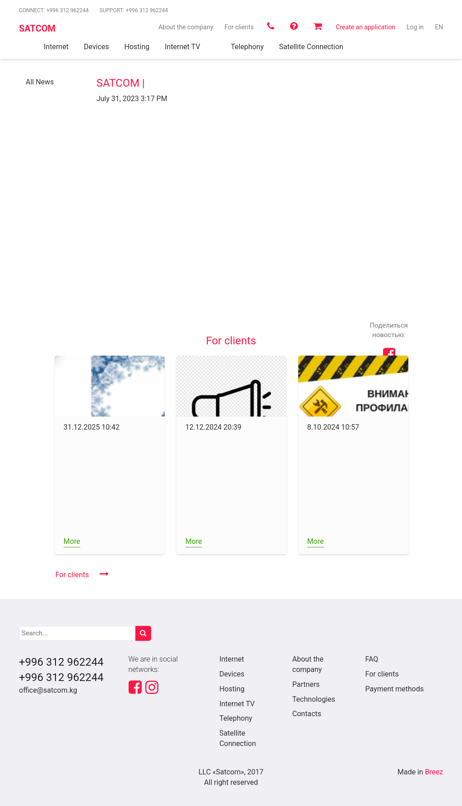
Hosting (232, 689)
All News (40, 82)
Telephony (235, 718)
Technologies (313, 699)
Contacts (306, 713)
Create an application (365, 27)
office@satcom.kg (48, 690)
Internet (231, 659)
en (439, 27)
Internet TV (236, 703)
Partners (306, 684)
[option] (110, 455)
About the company (185, 27)
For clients (239, 27)
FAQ (371, 659)
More (72, 541)
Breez (434, 772)
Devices (232, 674)
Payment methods (394, 689)
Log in (415, 27)
